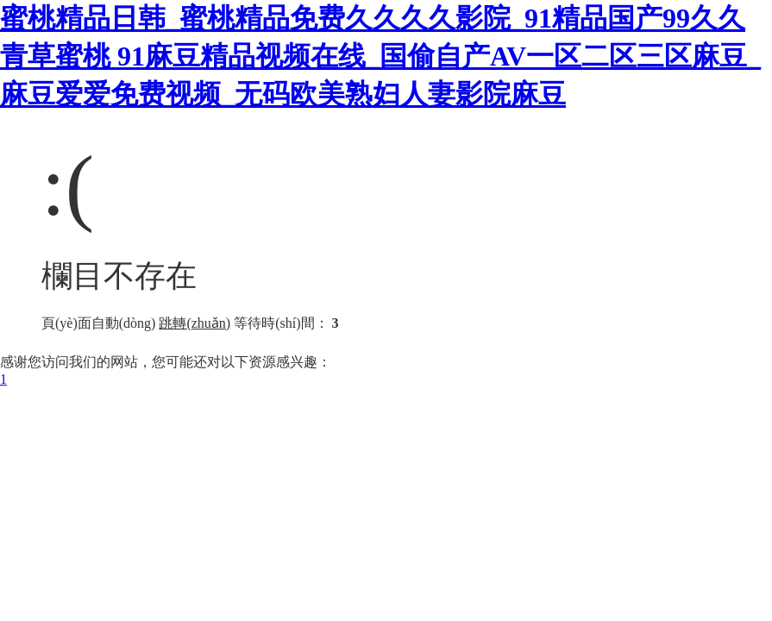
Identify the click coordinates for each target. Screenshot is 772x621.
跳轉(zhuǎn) (194, 323)
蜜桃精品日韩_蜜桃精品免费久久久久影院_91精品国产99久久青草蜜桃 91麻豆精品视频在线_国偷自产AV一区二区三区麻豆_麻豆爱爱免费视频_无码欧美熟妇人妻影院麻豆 (380, 56)
